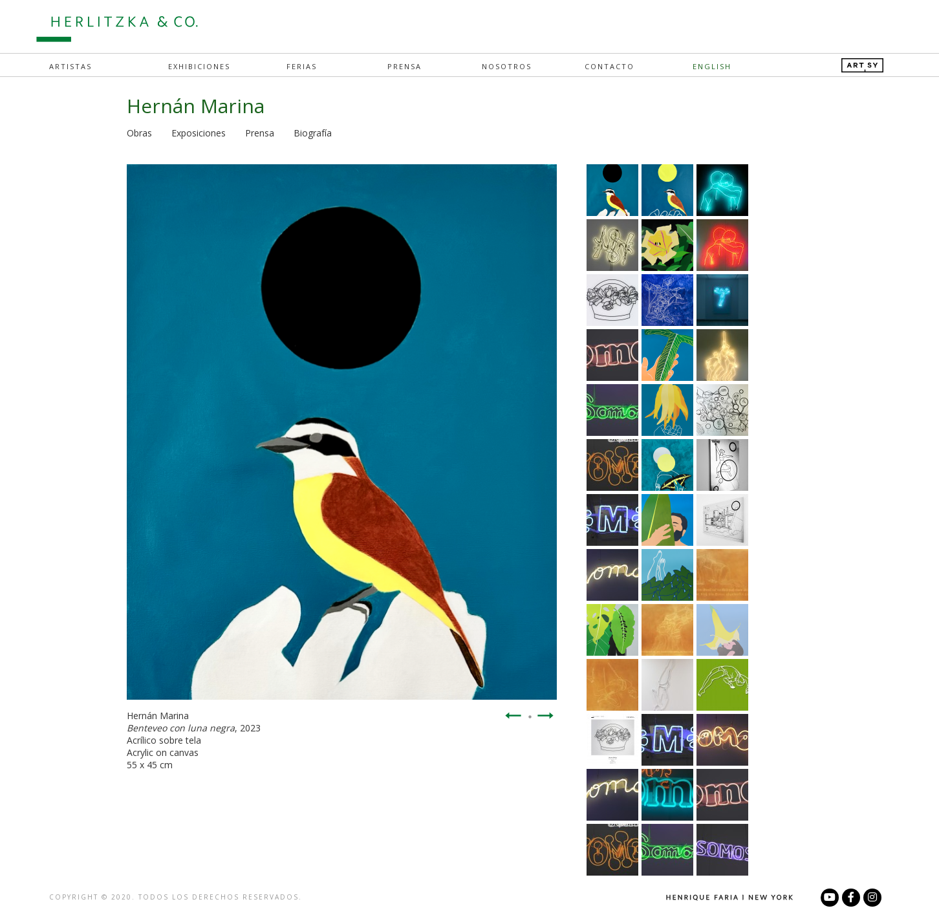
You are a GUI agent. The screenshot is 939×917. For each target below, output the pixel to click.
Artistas (70, 66)
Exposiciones (198, 133)
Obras (139, 133)
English (712, 66)
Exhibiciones (199, 66)
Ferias (301, 66)
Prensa (404, 66)
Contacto (609, 66)
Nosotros (507, 66)
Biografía (313, 133)
